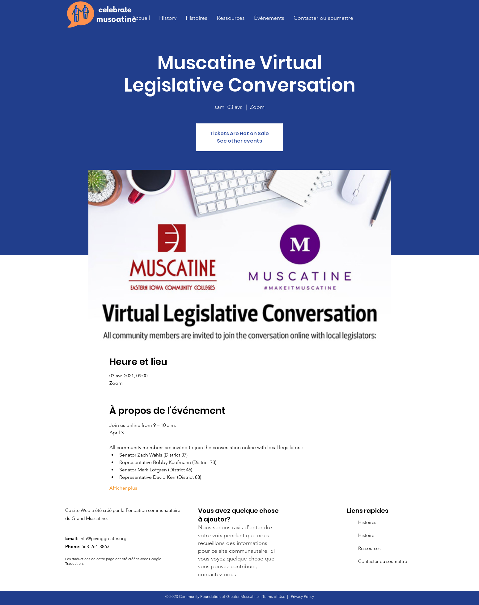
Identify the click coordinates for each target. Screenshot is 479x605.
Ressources (369, 548)
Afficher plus (123, 488)
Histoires (367, 522)
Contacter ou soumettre (382, 561)
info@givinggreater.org (102, 538)
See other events (239, 140)
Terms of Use (273, 596)
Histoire (366, 535)
